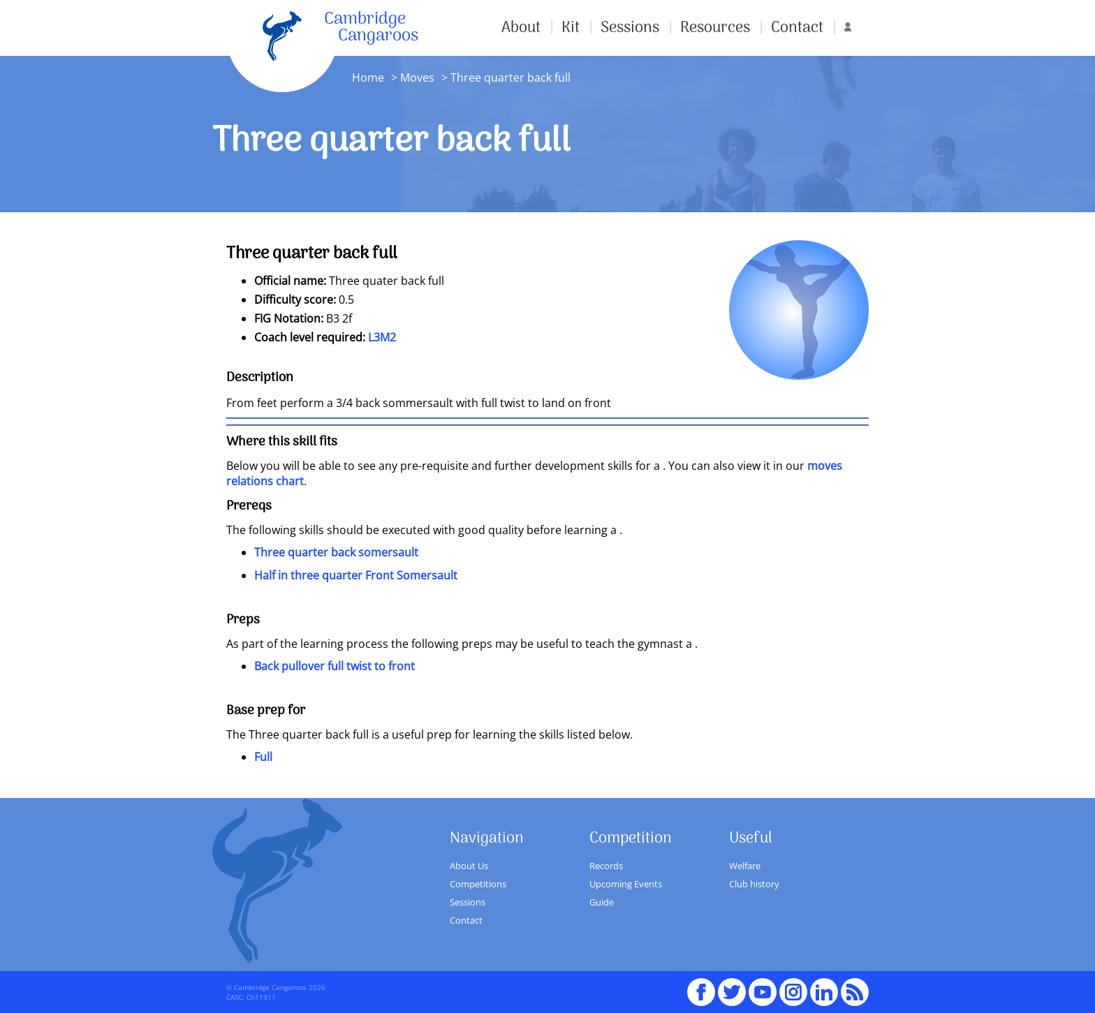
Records (606, 865)
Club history (754, 884)
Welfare (744, 865)
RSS (855, 985)
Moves (417, 77)
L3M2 (382, 337)
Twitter (732, 985)
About (521, 27)
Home (368, 77)
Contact (797, 27)
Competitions (478, 884)
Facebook (701, 985)
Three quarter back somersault (336, 552)
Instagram (793, 985)
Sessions (630, 27)
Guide (601, 902)
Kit (570, 27)
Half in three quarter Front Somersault (355, 575)
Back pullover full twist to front (334, 666)
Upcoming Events (625, 884)
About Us (469, 865)
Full (263, 756)
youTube (763, 985)
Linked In (824, 992)
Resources (715, 27)
